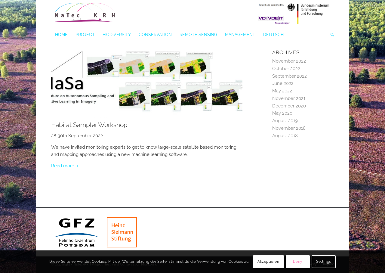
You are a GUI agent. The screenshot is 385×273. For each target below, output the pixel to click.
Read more (66, 166)
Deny (298, 261)
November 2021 (288, 98)
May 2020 (282, 113)
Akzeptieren (268, 261)
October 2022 (286, 68)
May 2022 (282, 91)
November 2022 (289, 61)
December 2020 (289, 106)
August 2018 (285, 135)
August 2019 (285, 120)
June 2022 (283, 83)
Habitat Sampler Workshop (89, 125)
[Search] (330, 34)
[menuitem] (61, 34)
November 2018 (289, 128)
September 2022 (289, 76)
